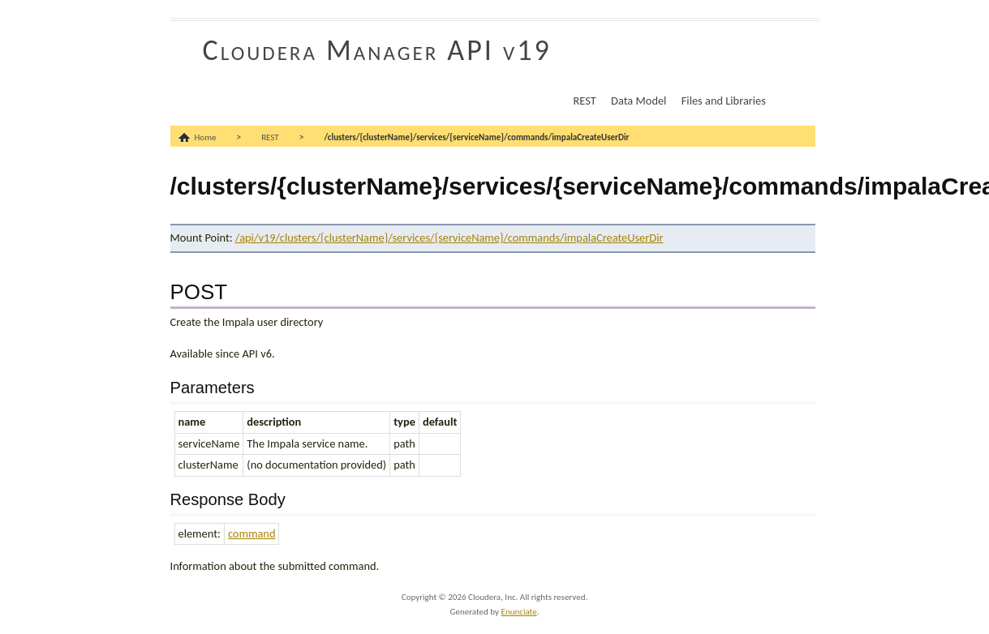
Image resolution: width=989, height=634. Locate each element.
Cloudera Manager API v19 (377, 50)
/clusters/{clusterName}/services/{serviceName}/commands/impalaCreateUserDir (476, 137)
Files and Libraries (724, 100)
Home (206, 137)
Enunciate (519, 611)
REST (585, 100)
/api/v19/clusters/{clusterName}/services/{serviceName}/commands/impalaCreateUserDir (449, 237)
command (252, 533)
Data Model (638, 100)
